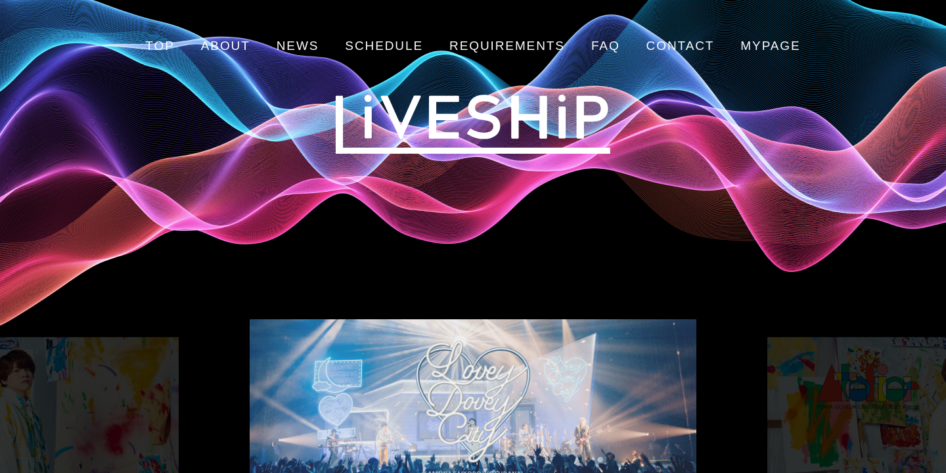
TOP (159, 46)
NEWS (298, 46)
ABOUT (225, 46)
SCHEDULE (384, 46)
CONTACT (680, 46)
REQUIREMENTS (507, 46)
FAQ (605, 46)
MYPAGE (770, 46)
